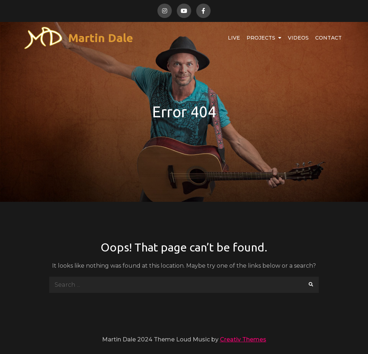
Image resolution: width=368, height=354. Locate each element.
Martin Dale (100, 37)
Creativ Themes (243, 339)
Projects (261, 38)
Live (234, 38)
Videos (298, 38)
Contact (328, 38)
